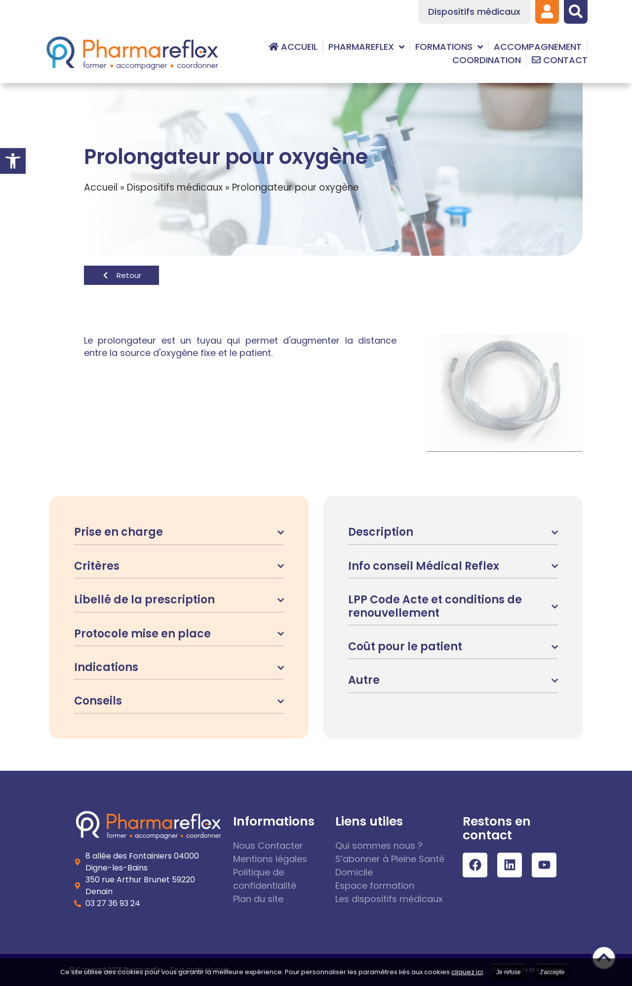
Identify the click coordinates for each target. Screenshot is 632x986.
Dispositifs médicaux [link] (175, 187)
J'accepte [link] (552, 972)
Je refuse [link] (508, 972)
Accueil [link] (101, 187)
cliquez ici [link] (467, 972)
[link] (13, 161)
